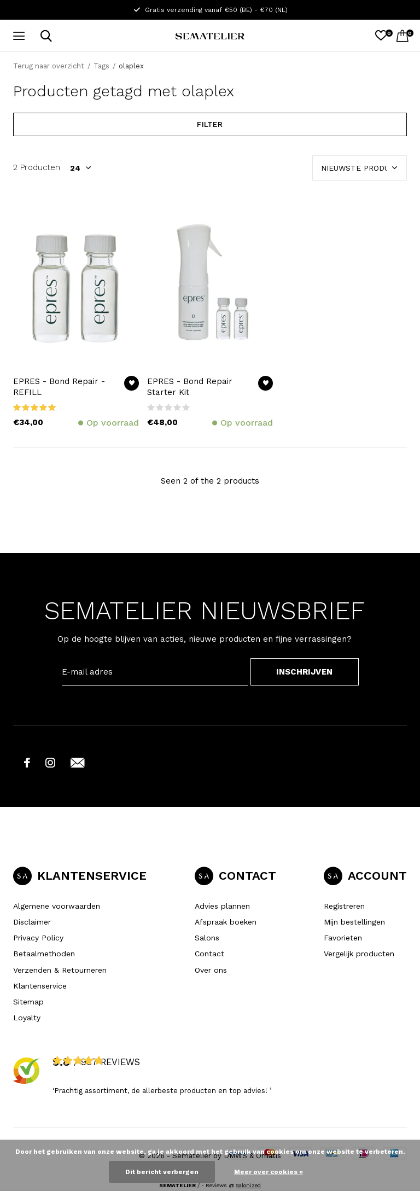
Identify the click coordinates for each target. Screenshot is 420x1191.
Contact (209, 953)
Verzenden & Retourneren (60, 970)
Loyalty (26, 1017)
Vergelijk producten (359, 953)
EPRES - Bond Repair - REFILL (59, 387)
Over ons (211, 970)
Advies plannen (222, 906)
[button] (21, 36)
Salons (207, 937)
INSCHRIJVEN (304, 672)
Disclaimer (32, 921)
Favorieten (343, 937)
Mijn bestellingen (354, 921)
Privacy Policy (38, 937)
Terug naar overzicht (48, 66)
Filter (210, 124)
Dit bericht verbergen (162, 1172)
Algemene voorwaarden (56, 906)
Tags (101, 66)
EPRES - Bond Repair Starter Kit (189, 387)
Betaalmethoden (44, 953)
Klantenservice (40, 985)
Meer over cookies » (268, 1172)
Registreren (344, 906)
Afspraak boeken (225, 921)
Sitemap (28, 1001)
